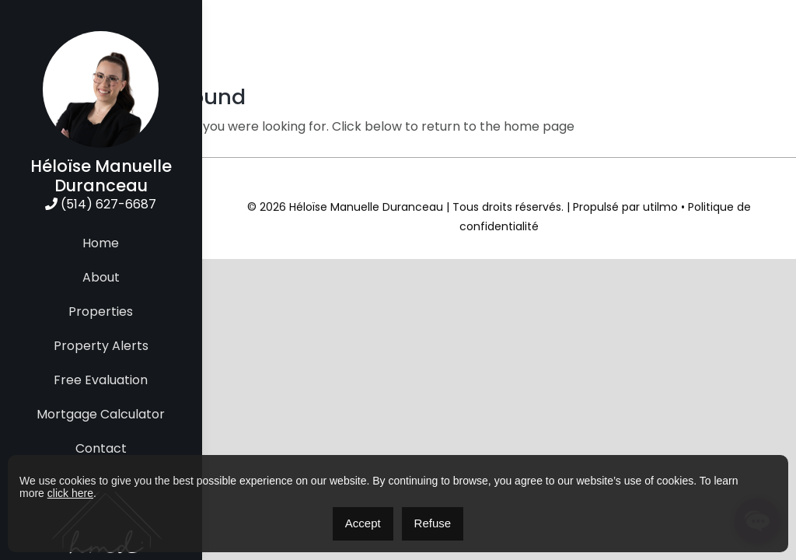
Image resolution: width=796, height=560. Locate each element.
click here (70, 493)
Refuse (433, 523)
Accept (363, 523)
